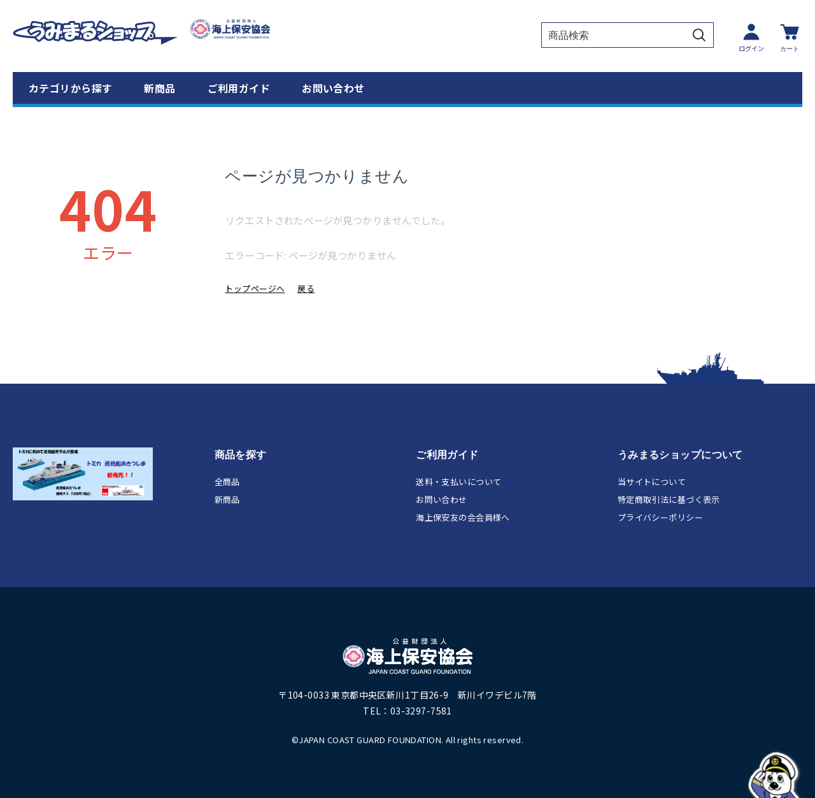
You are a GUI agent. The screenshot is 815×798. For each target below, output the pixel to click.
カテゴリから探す (70, 88)
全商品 (227, 481)
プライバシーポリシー (660, 517)
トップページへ (255, 288)
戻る (306, 288)
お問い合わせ (333, 88)
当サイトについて (652, 481)
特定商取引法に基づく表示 (669, 499)
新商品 (159, 88)
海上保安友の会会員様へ (463, 517)
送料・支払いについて (458, 481)
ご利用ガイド (239, 88)
